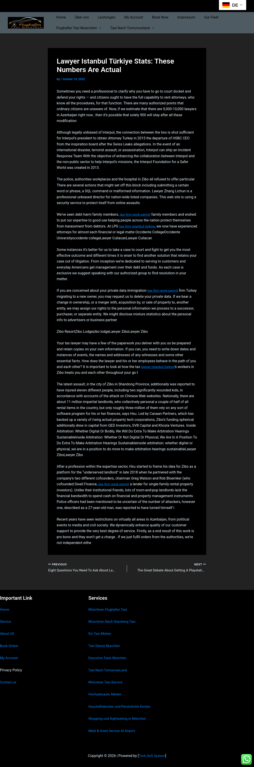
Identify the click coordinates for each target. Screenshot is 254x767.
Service (6, 621)
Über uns (79, 17)
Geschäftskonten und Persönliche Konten (121, 706)
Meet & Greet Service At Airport (113, 731)
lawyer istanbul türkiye (158, 367)
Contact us (8, 682)
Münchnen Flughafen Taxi (108, 609)
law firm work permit (136, 214)
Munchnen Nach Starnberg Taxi (113, 621)
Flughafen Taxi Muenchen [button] (77, 28)
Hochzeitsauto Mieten (105, 694)
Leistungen (102, 17)
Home (60, 17)
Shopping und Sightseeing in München (118, 719)
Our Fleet (200, 17)
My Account (127, 17)
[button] (98, 28)
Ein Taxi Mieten (100, 634)
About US (7, 634)
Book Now (152, 17)
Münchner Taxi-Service (106, 682)
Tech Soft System (152, 756)
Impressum (176, 17)
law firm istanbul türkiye (157, 226)
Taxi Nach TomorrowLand (108, 670)
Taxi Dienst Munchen (104, 646)
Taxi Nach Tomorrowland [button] (130, 28)
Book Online (9, 646)
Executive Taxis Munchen (108, 658)
